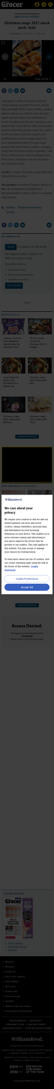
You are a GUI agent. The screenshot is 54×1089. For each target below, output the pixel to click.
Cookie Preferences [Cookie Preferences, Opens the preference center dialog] (27, 578)
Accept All (27, 587)
